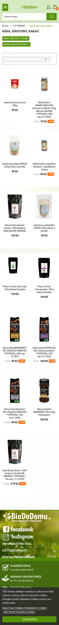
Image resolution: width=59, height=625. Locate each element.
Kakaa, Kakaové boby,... (16, 44)
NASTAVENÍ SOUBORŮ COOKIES (19, 612)
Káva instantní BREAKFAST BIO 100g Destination (44, 412)
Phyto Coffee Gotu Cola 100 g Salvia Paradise (14, 288)
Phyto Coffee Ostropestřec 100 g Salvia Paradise (44, 289)
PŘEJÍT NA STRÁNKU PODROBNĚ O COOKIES (24, 608)
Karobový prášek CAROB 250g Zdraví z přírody (15, 165)
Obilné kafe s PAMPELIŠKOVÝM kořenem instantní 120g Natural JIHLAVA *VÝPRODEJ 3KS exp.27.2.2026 (44, 109)
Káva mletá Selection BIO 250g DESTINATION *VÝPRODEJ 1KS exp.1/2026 (14, 413)
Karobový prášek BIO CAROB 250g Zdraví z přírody (44, 228)
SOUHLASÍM (29, 619)
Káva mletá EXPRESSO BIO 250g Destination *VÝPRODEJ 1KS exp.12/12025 (44, 352)
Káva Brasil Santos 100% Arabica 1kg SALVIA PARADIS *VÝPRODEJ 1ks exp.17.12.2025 (15, 474)
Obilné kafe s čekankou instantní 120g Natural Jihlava (44, 167)
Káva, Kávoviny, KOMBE (15, 38)
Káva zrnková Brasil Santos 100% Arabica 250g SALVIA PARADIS (14, 228)
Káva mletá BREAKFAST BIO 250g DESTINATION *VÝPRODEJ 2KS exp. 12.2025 (15, 352)
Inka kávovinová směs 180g (14, 104)
